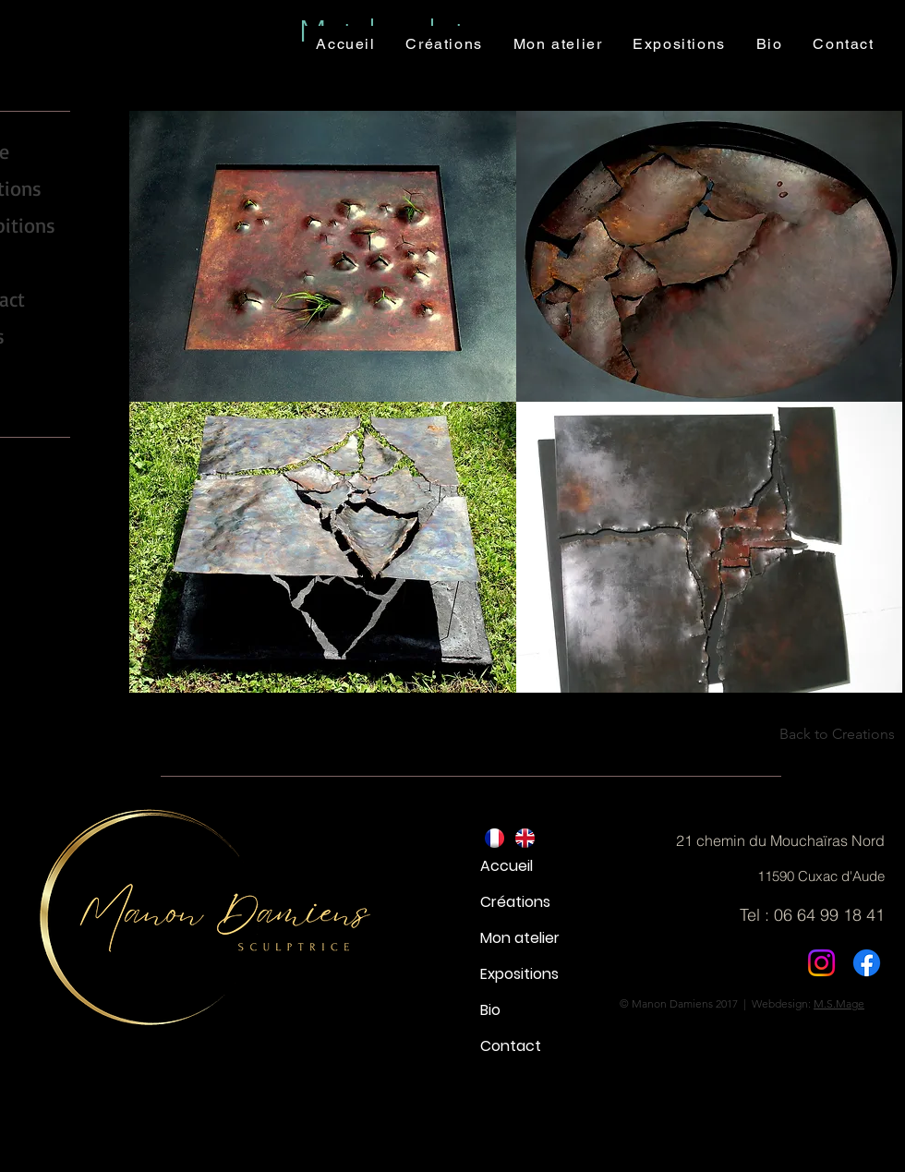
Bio (490, 1010)
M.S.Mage (839, 1003)
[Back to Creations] (826, 734)
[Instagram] (821, 963)
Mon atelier (520, 937)
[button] (322, 256)
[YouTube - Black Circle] (17, 385)
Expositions (519, 974)
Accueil (506, 865)
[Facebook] (867, 963)
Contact (510, 1046)
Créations (515, 901)
